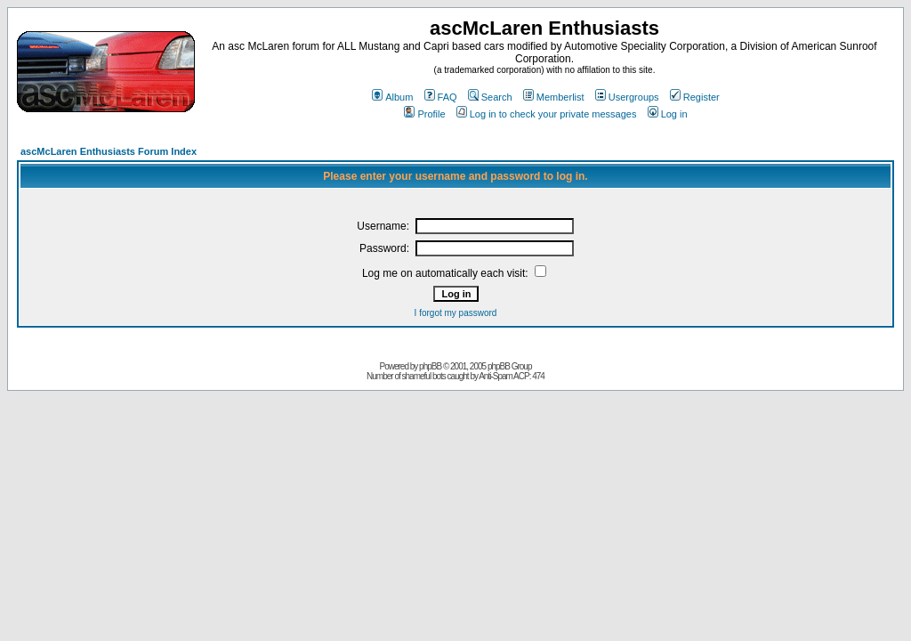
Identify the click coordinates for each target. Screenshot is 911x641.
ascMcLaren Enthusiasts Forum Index (108, 151)
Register (695, 97)
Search (490, 97)
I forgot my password (456, 313)
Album (392, 97)
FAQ (440, 97)
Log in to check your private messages (546, 114)
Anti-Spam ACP (503, 376)
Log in (668, 114)
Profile (424, 114)
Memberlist (553, 97)
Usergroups (627, 97)
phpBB (430, 366)
